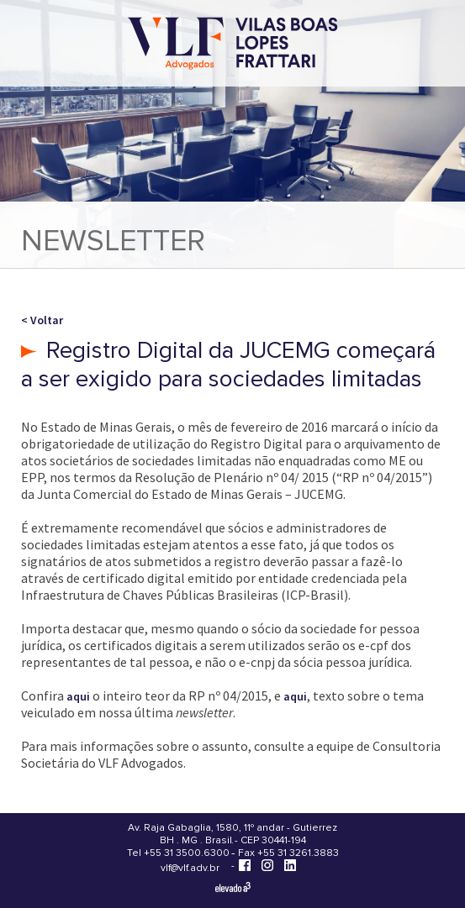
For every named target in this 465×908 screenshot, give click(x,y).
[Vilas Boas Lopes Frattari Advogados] (233, 45)
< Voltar (42, 320)
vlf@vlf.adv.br (190, 868)
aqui (78, 696)
